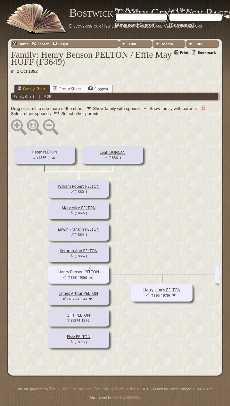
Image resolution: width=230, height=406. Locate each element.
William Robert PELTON (78, 186)
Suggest (98, 89)
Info (198, 43)
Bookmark (207, 52)
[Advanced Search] (135, 25)
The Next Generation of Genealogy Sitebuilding (92, 388)
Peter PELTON (44, 152)
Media (167, 43)
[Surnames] (181, 25)
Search (44, 43)
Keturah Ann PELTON (78, 250)
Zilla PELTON (78, 315)
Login (63, 43)
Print (184, 52)
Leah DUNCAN (113, 152)
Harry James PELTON (161, 290)
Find (132, 43)
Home (23, 43)
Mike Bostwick (126, 397)
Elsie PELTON (78, 336)
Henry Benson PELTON (78, 272)
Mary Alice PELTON (79, 208)
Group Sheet (67, 89)
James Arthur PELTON (78, 293)
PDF (48, 96)
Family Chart (31, 89)
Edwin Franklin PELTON (79, 229)
